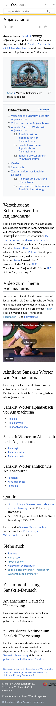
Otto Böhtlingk (16, 504)
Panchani (13, 477)
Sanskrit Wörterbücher (32, 527)
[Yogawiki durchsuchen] (29, 11)
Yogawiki (18, 4)
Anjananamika (16, 452)
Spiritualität (31, 316)
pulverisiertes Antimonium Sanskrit (23, 659)
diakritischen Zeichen (37, 240)
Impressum (38, 702)
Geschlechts (23, 48)
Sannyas (12, 553)
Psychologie (15, 561)
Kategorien (8, 669)
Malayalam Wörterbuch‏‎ (21, 565)
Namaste (13, 557)
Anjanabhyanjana (18, 426)
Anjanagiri (13, 448)
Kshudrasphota (16, 481)
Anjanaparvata (16, 456)
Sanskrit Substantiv (39, 44)
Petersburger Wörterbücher (39, 669)
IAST (48, 235)
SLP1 (34, 264)
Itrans (16, 260)
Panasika (13, 485)
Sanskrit (26, 36)
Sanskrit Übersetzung (15, 655)
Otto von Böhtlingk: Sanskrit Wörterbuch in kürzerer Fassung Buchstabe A (25, 674)
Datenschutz (8, 702)
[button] (29, 341)
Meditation (9, 316)
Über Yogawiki (24, 702)
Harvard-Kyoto (21, 248)
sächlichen (9, 48)
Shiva (10, 92)
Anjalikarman (15, 422)
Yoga (48, 308)
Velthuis (32, 252)
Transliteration (11, 240)
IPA (49, 268)
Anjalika (12, 418)
